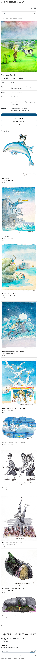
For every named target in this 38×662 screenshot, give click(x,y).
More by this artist (19, 118)
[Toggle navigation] (35, 8)
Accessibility (14, 658)
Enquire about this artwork (19, 115)
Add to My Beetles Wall (19, 121)
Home (2, 18)
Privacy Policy (23, 655)
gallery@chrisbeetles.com (6, 639)
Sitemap (22, 658)
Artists (6, 18)
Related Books (19, 125)
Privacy (19, 658)
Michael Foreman (13, 18)
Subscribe (33, 651)
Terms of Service (31, 655)
